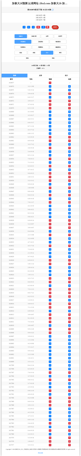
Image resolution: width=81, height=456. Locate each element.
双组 (53, 58)
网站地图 (40, 453)
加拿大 (21, 36)
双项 (27, 58)
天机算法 (22, 41)
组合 (21, 52)
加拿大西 (33, 36)
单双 (60, 52)
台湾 (47, 36)
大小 (47, 52)
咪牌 (55, 27)
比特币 (60, 36)
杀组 (34, 52)
